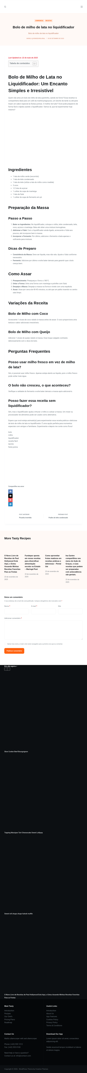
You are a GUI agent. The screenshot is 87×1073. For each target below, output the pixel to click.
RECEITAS (49, 20)
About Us (50, 1013)
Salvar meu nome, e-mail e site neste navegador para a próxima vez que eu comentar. (35, 644)
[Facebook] (43, 491)
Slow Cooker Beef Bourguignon (16, 752)
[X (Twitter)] (43, 496)
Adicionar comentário (13, 618)
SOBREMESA (39, 20)
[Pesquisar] (5, 7)
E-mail (34, 606)
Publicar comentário (14, 651)
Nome (7, 606)
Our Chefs (8, 1016)
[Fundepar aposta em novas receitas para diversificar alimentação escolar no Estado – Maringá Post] (33, 547)
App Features (51, 1016)
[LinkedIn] (43, 504)
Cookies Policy (52, 1019)
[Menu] (82, 7)
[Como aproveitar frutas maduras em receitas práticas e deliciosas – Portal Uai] (53, 547)
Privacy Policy (52, 1022)
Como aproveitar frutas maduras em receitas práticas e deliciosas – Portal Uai (53, 561)
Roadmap (8, 1022)
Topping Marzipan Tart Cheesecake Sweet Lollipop (23, 833)
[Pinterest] (43, 500)
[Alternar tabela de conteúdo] (33, 64)
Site (59, 606)
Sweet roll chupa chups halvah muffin (18, 914)
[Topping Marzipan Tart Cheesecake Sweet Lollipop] (43, 792)
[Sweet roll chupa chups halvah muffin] (43, 873)
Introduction (9, 1011)
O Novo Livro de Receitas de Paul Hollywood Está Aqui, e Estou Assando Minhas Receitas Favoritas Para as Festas (12, 564)
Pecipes (7, 1013)
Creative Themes (41, 1069)
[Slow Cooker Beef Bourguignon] (43, 711)
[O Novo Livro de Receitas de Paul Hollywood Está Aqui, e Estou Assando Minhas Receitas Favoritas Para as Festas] (12, 547)
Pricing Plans (9, 1019)
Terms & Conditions (54, 1025)
